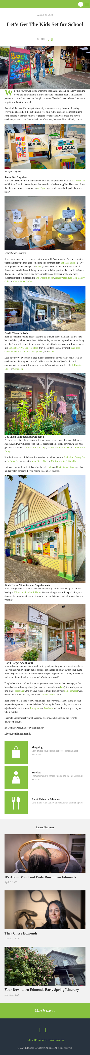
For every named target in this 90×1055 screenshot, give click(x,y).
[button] (87, 4)
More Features (45, 1010)
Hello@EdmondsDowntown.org (45, 1040)
